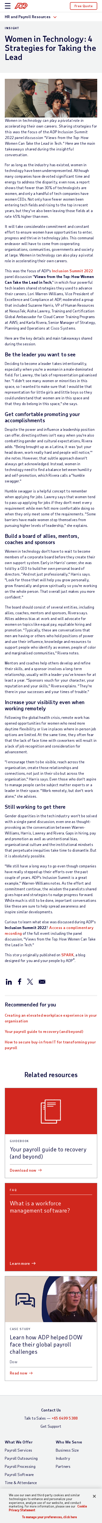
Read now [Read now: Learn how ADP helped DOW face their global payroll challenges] (18, 1373)
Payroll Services (18, 1450)
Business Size (67, 1450)
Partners (63, 1466)
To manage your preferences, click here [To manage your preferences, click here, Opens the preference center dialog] (49, 1517)
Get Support (50, 1426)
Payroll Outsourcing (21, 1458)
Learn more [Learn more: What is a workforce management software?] (20, 1263)
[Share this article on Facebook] (19, 981)
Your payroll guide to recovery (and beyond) (44, 1031)
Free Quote (83, 6)
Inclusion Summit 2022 (72, 270)
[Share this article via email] (42, 981)
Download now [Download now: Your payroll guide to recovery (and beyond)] (23, 1170)
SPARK (67, 954)
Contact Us (51, 1410)
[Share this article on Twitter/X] (30, 981)
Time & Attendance (21, 1482)
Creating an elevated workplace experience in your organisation (51, 1018)
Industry (63, 1458)
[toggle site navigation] (8, 6)
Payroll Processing (20, 1466)
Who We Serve (69, 1442)
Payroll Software (19, 1474)
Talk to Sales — (51, 1418)
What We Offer (19, 1442)
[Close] (94, 1496)
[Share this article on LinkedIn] (9, 981)
